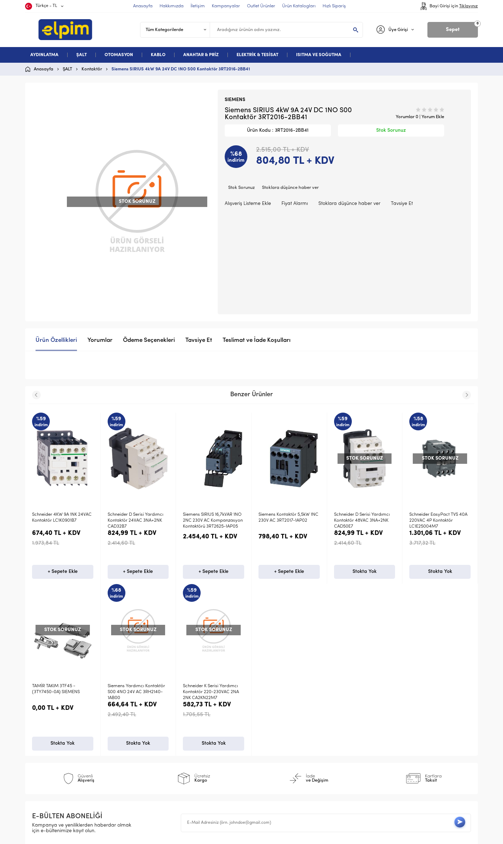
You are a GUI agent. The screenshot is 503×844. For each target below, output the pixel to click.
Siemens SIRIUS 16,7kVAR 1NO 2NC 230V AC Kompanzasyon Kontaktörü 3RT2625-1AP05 (138, 520)
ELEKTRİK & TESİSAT (257, 55)
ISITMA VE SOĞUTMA (318, 55)
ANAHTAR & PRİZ (201, 55)
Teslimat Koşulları (166, 712)
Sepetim (267, 757)
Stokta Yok (289, 572)
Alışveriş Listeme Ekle (248, 203)
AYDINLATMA (44, 55)
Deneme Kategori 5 (57, 757)
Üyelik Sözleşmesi (166, 723)
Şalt (40, 723)
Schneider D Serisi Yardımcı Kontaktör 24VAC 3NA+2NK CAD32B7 (60, 520)
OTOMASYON (119, 55)
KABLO (158, 55)
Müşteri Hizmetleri (279, 746)
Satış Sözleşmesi (165, 734)
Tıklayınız (468, 6)
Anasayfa (269, 712)
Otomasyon (48, 734)
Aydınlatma (48, 712)
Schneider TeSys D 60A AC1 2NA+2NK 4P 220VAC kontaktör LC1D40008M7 (436, 520)
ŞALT (81, 55)
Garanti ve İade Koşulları (175, 746)
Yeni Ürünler (272, 723)
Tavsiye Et (402, 203)
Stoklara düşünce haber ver (290, 187)
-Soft (215, 835)
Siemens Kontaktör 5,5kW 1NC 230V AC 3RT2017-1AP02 (213, 517)
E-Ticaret (231, 835)
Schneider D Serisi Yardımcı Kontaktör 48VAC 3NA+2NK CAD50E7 (286, 520)
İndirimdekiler (273, 734)
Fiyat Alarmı (294, 203)
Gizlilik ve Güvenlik (167, 757)
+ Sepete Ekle (63, 572)
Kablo (42, 746)
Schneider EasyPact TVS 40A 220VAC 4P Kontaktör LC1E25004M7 (363, 520)
